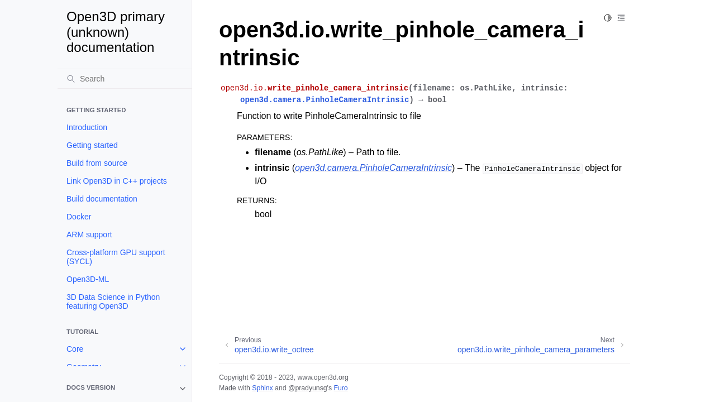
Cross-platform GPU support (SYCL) (115, 257)
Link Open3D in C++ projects (116, 180)
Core (74, 348)
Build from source (96, 163)
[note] (125, 389)
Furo (340, 388)
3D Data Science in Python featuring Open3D (113, 301)
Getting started (92, 145)
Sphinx (262, 388)
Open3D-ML (87, 279)
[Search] (125, 79)
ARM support (89, 234)
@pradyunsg (307, 388)
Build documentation (101, 198)
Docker (78, 216)
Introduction (86, 127)
